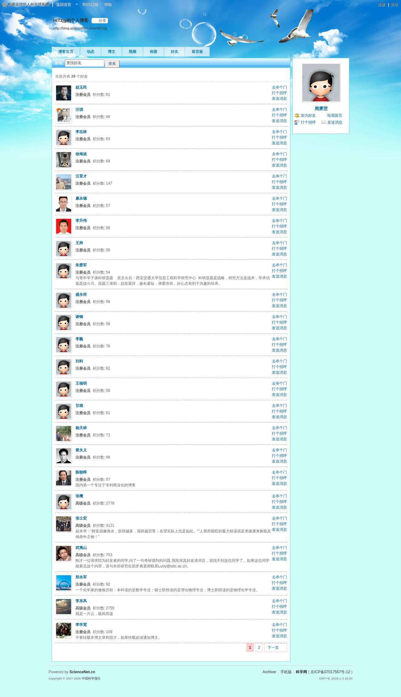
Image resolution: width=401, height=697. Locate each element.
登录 (394, 4)
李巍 (79, 339)
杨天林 (81, 428)
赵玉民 (81, 87)
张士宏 (81, 518)
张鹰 (79, 496)
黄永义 (81, 450)
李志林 (81, 132)
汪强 (79, 109)
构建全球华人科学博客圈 (28, 4)
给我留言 (334, 115)
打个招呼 (279, 93)
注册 (381, 4)
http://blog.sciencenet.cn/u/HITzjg (80, 28)
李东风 (81, 601)
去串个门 (279, 87)
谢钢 (79, 317)
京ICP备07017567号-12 (330, 672)
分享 (102, 20)
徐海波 (81, 154)
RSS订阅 (90, 4)
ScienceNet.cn (82, 672)
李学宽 (81, 625)
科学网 (301, 672)
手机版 (286, 672)
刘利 (79, 361)
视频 (132, 51)
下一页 (273, 647)
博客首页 (65, 51)
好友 (174, 51)
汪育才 (81, 176)
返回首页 (63, 4)
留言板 (197, 51)
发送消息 (279, 98)
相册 (153, 51)
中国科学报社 (91, 678)
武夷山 (81, 548)
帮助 (108, 4)
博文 (111, 51)
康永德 (81, 198)
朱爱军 (81, 265)
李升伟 (81, 220)
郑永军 (81, 577)
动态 (90, 51)
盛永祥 (81, 294)
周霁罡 (321, 108)
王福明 (81, 383)
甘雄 (79, 405)
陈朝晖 (81, 472)
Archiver (269, 672)
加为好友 (308, 115)
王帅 (79, 243)
